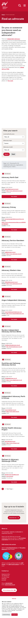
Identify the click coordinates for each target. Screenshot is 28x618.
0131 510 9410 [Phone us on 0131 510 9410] (8, 583)
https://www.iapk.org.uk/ (12, 411)
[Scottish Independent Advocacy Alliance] (5, 6)
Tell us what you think (9, 590)
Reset (13, 154)
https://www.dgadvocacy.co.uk (14, 380)
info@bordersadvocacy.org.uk (12, 345)
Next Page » (10, 489)
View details (18, 197)
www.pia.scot (9, 476)
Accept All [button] (14, 614)
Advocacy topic (7, 140)
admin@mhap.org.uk (10, 441)
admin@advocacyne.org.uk (11, 189)
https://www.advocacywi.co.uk (14, 283)
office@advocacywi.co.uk (11, 282)
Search (7, 154)
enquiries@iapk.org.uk (10, 410)
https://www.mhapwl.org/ (12, 443)
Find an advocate (10, 14)
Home (3, 14)
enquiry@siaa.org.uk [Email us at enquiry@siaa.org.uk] (10, 584)
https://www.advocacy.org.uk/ (14, 254)
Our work (10, 80)
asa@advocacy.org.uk (10, 252)
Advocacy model (8, 147)
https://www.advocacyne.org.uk (14, 191)
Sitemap (14, 598)
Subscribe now (14, 518)
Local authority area (8, 134)
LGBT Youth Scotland (13, 564)
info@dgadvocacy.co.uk (11, 378)
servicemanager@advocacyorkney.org (14, 219)
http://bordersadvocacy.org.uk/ (14, 346)
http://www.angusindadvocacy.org (15, 313)
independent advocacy (13, 39)
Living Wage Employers (11, 547)
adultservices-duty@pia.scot (12, 474)
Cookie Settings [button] (6, 614)
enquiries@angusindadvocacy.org (13, 312)
